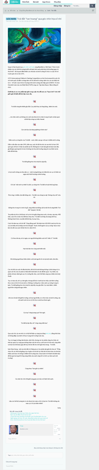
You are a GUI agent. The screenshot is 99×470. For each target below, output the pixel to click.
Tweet (8, 466)
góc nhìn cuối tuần (28, 67)
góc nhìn (14, 455)
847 (59, 429)
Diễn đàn (15, 2)
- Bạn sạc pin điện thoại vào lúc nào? (20, 414)
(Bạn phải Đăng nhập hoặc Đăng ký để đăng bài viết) (48, 448)
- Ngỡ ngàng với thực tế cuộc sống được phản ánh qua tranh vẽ (29, 418)
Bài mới (36, 2)
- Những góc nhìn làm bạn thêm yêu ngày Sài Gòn (24, 413)
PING (11, 466)
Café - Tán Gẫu (19, 21)
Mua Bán (57, 2)
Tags (9, 455)
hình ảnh (48, 333)
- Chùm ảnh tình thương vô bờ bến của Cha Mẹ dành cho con (28, 416)
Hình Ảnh (25, 2)
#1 (60, 439)
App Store (46, 2)
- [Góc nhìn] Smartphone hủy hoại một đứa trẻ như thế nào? (27, 420)
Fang (32, 21)
